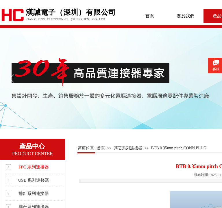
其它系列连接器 (128, 148)
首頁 (149, 16)
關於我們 (185, 16)
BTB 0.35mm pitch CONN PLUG (178, 148)
